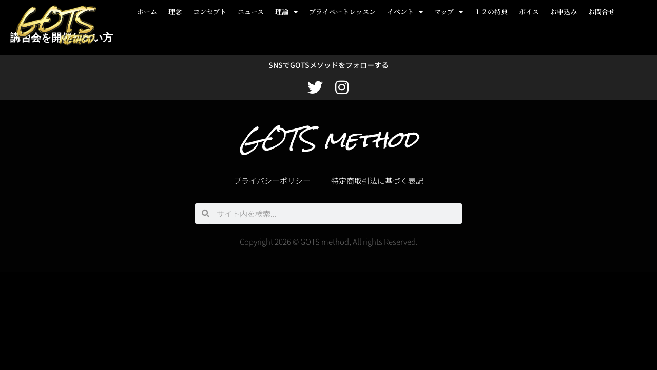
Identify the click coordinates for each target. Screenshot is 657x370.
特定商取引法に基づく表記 (377, 180)
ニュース (251, 11)
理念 (175, 11)
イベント (405, 12)
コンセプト (209, 11)
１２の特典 (491, 11)
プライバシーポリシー (272, 180)
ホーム (147, 11)
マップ (448, 12)
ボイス (529, 11)
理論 (286, 12)
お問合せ (601, 11)
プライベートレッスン (342, 11)
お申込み (563, 11)
